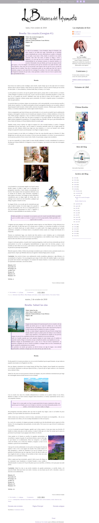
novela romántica (47, 499)
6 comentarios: (30, 292)
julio (76, 208)
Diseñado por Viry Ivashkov (41, 522)
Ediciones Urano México (18, 294)
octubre (77, 195)
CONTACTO (71, 1)
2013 (75, 233)
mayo (76, 212)
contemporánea (16, 499)
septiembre (78, 203)
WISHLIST (63, 1)
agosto (77, 206)
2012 (75, 235)
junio (76, 210)
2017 (75, 224)
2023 (75, 177)
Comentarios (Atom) (19, 509)
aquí (41, 121)
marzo (77, 217)
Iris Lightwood (77, 31)
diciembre (77, 191)
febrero (77, 219)
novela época (34, 294)
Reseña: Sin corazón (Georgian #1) (36, 33)
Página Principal (38, 506)
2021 (75, 182)
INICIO (20, 1)
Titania (57, 294)
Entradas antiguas (58, 506)
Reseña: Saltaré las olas (36, 305)
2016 (75, 226)
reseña (39, 294)
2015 (75, 229)
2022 (75, 180)
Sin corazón (53, 294)
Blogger (54, 518)
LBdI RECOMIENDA (54, 1)
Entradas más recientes (15, 506)
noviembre (78, 193)
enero (76, 221)
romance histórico (46, 294)
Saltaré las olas (58, 499)
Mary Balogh (28, 294)
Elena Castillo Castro (37, 499)
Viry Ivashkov (77, 34)
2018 (75, 189)
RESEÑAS (44, 1)
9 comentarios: (30, 497)
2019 (75, 186)
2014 (75, 231)
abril (76, 215)
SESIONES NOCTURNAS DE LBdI (32, 1)
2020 (75, 184)
